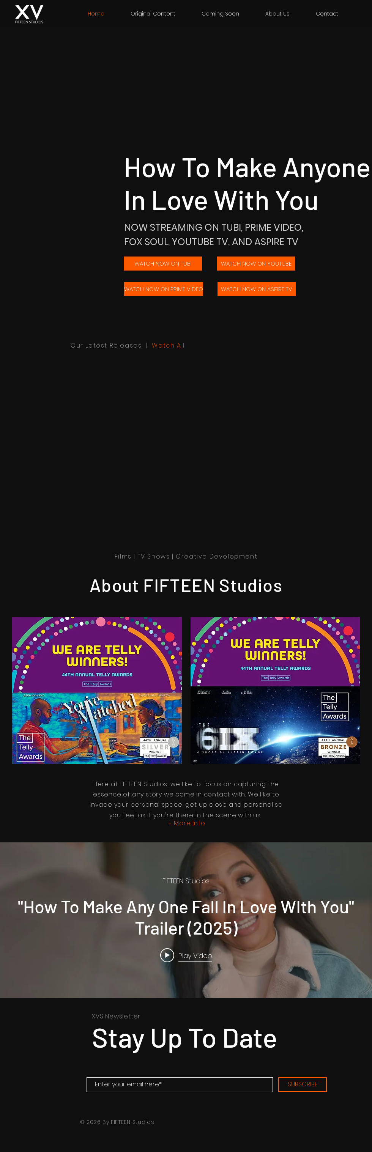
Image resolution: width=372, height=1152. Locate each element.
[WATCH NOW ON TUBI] (163, 264)
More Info (189, 823)
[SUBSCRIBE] (302, 1084)
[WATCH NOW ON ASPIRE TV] (257, 289)
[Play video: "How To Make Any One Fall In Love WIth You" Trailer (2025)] (186, 955)
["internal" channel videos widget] (186, 920)
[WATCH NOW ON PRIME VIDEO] (163, 289)
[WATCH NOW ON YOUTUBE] (256, 264)
